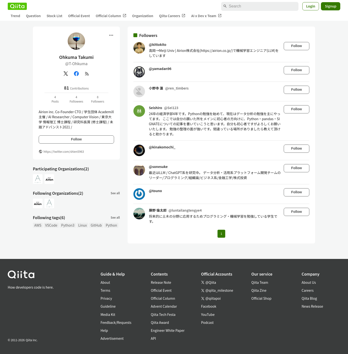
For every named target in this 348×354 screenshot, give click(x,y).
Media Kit (108, 314)
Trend (15, 15)
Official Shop (261, 298)
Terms (105, 290)
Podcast (207, 322)
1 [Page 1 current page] (221, 234)
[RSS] (87, 73)
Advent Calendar (164, 306)
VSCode (51, 225)
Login (310, 6)
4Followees (76, 99)
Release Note (161, 282)
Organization (142, 15)
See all (115, 193)
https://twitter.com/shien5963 (64, 151)
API (153, 338)
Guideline (108, 306)
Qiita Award (160, 322)
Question (33, 15)
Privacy (106, 298)
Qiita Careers (172, 15)
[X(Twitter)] (65, 73)
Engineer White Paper (168, 330)
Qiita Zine (259, 290)
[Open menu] (111, 35)
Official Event (79, 15)
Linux (82, 225)
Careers (307, 290)
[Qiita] (17, 6)
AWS (37, 225)
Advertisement (112, 338)
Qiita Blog (309, 298)
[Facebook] (76, 73)
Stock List (54, 15)
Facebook (208, 306)
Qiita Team (259, 282)
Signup (330, 6)
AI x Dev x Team (206, 15)
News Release (312, 306)
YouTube (208, 314)
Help (104, 330)
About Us (309, 282)
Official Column (111, 15)
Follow (76, 139)
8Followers (97, 99)
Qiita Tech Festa (163, 314)
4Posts (55, 99)
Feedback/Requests (116, 322)
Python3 (67, 225)
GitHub (96, 225)
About (105, 282)
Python (111, 225)
